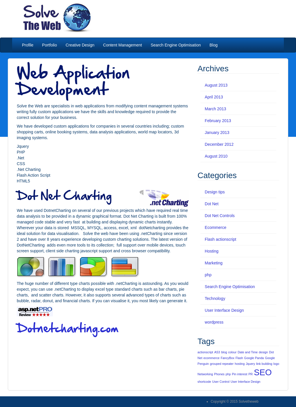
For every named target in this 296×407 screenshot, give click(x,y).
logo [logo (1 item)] (276, 363)
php (208, 274)
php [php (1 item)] (228, 374)
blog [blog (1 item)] (224, 352)
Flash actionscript (220, 239)
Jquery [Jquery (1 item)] (250, 363)
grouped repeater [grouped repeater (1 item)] (222, 363)
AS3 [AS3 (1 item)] (217, 352)
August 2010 (216, 156)
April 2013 (214, 97)
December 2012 (219, 144)
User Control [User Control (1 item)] (221, 381)
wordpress (214, 322)
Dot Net (211, 203)
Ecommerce (215, 227)
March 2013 (215, 109)
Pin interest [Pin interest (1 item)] (239, 374)
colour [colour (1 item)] (232, 352)
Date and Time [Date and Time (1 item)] (248, 352)
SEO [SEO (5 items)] (263, 372)
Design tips (215, 192)
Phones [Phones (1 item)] (219, 374)
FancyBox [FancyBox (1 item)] (227, 358)
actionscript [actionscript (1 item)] (205, 352)
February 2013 (218, 120)
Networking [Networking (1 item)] (205, 374)
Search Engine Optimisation (176, 45)
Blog (214, 45)
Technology (215, 298)
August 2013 (216, 85)
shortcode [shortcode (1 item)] (204, 381)
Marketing (213, 263)
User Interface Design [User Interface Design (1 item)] (245, 381)
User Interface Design (224, 310)
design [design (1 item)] (263, 352)
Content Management (122, 45)
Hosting (211, 251)
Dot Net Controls (219, 215)
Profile (27, 45)
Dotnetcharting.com (68, 328)
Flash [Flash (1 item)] (239, 358)
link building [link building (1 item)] (264, 363)
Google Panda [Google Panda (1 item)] (254, 358)
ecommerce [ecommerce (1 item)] (212, 358)
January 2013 (217, 132)
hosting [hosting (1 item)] (240, 363)
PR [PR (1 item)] (250, 374)
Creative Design (80, 45)
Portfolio (49, 45)
